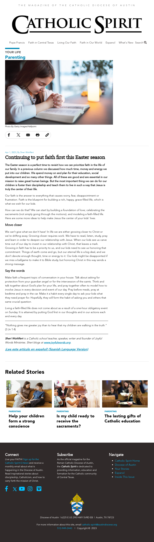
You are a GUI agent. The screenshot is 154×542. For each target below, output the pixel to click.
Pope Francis (17, 43)
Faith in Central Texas (41, 43)
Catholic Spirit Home (127, 461)
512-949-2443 (64, 528)
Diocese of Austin (125, 465)
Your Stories (122, 469)
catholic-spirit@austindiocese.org (99, 524)
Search (141, 43)
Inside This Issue (125, 477)
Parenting (15, 57)
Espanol (110, 43)
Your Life (13, 52)
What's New (126, 43)
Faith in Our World (91, 43)
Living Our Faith (66, 43)
